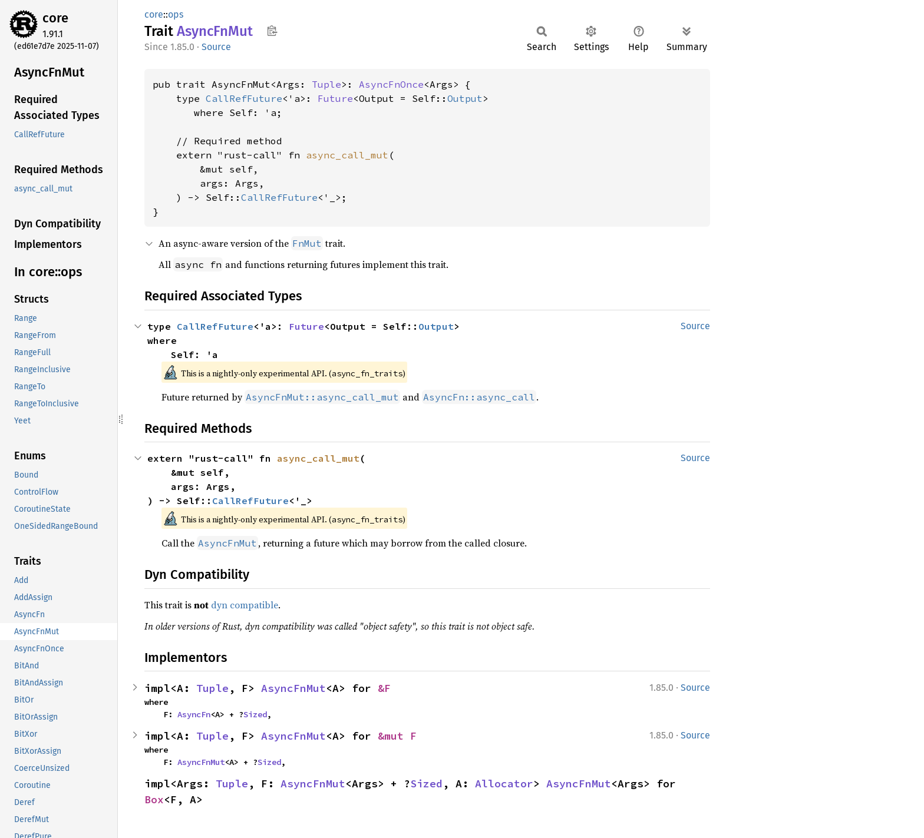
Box (154, 799)
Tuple (326, 84)
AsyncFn (193, 714)
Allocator (504, 783)
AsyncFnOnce (391, 84)
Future (335, 98)
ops (175, 14)
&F (384, 688)
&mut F (397, 736)
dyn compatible (244, 604)
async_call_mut (347, 155)
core (55, 18)
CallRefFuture (244, 98)
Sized (255, 714)
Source (216, 46)
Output (465, 98)
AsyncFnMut (293, 688)
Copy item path (272, 31)
